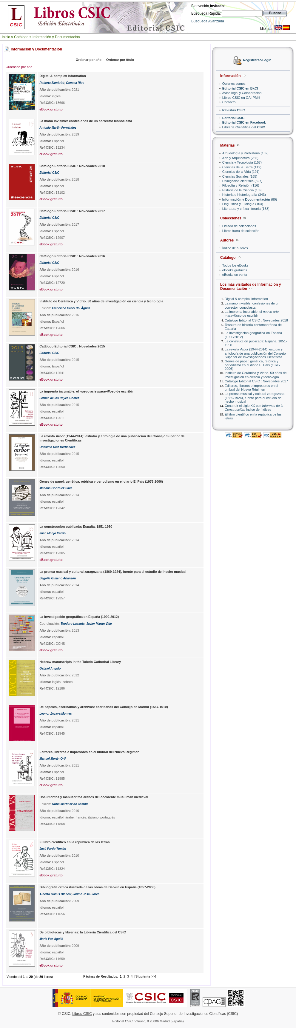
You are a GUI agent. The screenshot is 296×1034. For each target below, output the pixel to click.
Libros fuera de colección (240, 231)
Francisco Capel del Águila (71, 308)
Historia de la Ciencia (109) (242, 190)
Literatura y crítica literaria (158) (245, 208)
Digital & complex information (246, 299)
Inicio (6, 37)
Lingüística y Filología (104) (242, 204)
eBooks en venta (234, 274)
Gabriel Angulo (50, 668)
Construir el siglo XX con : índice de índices (254, 407)
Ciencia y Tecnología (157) (242, 162)
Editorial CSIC (233, 118)
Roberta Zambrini (51, 82)
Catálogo (21, 37)
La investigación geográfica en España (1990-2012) (79, 616)
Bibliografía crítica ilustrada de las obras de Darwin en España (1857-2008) (97, 887)
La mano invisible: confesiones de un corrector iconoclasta (252, 305)
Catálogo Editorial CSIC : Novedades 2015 (72, 346)
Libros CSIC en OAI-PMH (241, 97)
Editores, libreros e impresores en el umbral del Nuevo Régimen (251, 387)
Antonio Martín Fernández (57, 127)
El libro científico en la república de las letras (74, 842)
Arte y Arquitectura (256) (240, 158)
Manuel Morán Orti (52, 758)
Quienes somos (234, 83)
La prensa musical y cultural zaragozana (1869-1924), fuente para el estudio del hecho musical (254, 397)
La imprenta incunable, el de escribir (252, 313)
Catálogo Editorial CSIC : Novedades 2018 (256, 320)
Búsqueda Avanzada (207, 21)
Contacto (229, 102)
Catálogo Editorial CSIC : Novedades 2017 (256, 381)
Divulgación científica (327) (242, 181)
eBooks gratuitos (234, 270)
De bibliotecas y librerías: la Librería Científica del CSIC (82, 932)
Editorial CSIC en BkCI (240, 88)
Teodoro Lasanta (72, 623)
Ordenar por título (120, 59)
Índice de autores (235, 248)
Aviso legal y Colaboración (242, 93)
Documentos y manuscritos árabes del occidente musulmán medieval (93, 797)
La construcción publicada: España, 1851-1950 (75, 526)
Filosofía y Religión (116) (240, 185)
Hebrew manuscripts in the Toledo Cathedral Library (80, 662)
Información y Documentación (56, 37)
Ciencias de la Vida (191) (241, 171)
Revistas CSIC (233, 110)
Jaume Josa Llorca (86, 894)
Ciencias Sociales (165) (240, 176)
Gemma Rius (75, 82)
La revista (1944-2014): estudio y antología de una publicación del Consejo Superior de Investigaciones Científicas (255, 352)
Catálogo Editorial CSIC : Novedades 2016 (72, 256)
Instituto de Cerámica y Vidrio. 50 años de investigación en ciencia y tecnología (256, 374)
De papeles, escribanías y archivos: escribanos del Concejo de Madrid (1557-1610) (103, 707)
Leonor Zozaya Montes (55, 713)
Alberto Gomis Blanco (55, 894)
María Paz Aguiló (51, 939)
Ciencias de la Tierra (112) (241, 167)
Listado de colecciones (239, 226)
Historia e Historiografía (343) (244, 194)
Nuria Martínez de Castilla (70, 804)
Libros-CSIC (82, 1014)
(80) (249, 199)
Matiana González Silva (55, 488)
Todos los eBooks (235, 265)
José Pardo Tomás (52, 848)
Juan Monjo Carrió (52, 533)
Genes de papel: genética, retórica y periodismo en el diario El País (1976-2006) (252, 364)
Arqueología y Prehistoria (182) (245, 153)
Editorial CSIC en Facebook (244, 122)
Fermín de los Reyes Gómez (59, 398)
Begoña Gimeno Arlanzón (57, 578)
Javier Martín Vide (99, 623)
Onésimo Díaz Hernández (57, 447)
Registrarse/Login (257, 60)
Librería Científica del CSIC (243, 127)
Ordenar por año (88, 59)
